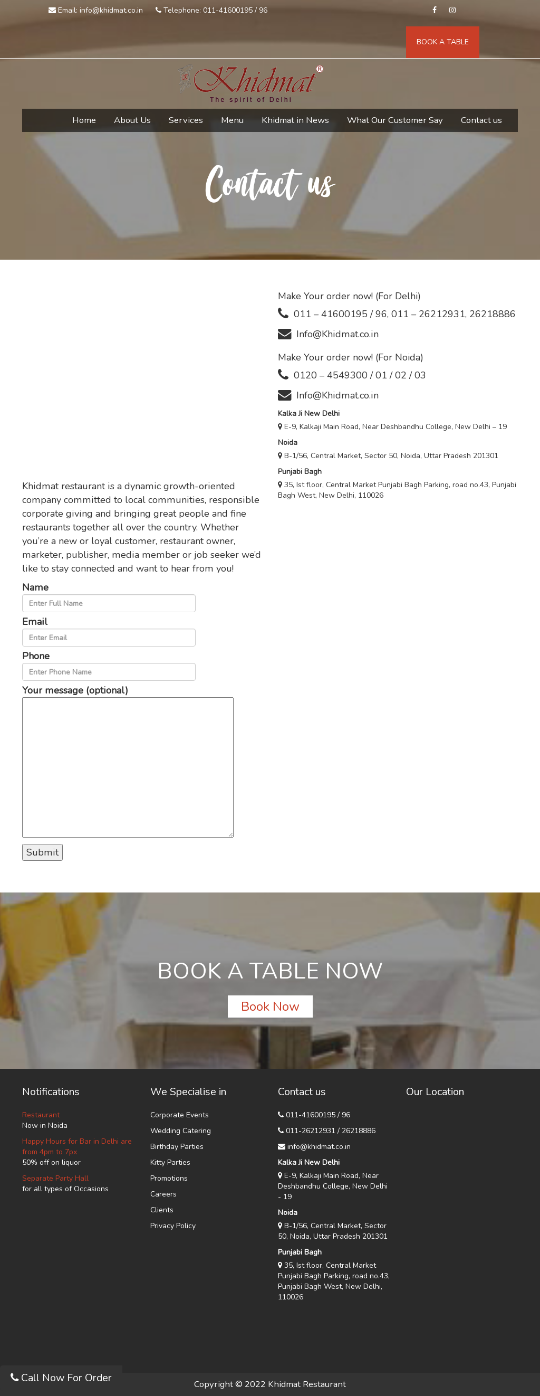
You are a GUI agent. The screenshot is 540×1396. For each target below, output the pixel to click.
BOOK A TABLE (443, 42)
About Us (132, 120)
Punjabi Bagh (300, 472)
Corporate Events (179, 1115)
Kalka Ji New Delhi (309, 414)
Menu (232, 120)
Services (186, 120)
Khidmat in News (295, 120)
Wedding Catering (180, 1131)
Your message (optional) (128, 762)
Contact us (481, 120)
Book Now (270, 1006)
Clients (161, 1210)
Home (84, 120)
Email (109, 631)
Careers (163, 1194)
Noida (287, 443)
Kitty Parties (170, 1162)
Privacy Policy (173, 1226)
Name (109, 596)
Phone (109, 665)
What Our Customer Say (395, 120)
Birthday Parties (177, 1147)
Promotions (169, 1178)
